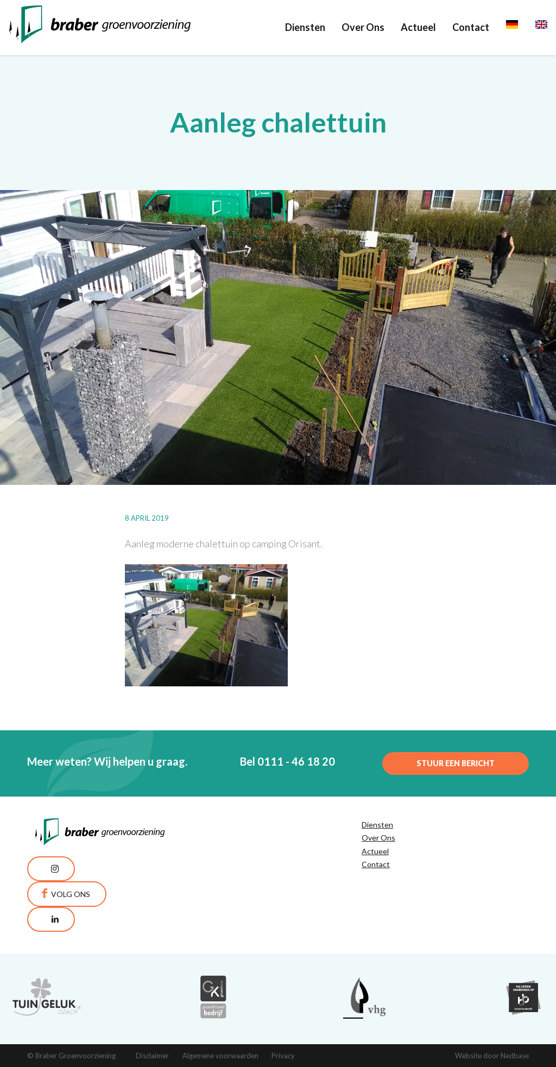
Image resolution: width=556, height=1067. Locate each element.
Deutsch (524, 27)
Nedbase (515, 1055)
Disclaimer (152, 1055)
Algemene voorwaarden (220, 1055)
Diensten (305, 27)
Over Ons (363, 27)
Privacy (283, 1055)
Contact (470, 27)
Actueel (418, 27)
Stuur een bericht (455, 763)
